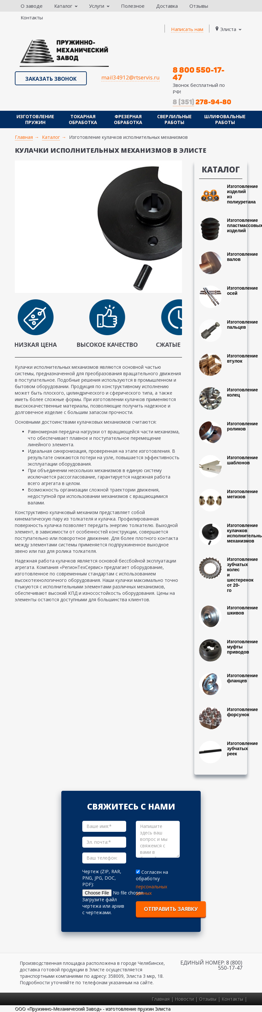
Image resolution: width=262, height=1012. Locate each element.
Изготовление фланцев (242, 678)
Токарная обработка (83, 119)
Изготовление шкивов (242, 610)
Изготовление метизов (242, 494)
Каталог (65, 6)
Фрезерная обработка (128, 119)
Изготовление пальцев (242, 324)
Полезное (133, 6)
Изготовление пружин (35, 119)
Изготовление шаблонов (242, 460)
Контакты (32, 17)
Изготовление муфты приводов (242, 647)
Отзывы (198, 6)
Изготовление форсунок (242, 712)
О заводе (32, 6)
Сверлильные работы (174, 119)
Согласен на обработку (152, 875)
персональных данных (151, 889)
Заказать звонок (50, 78)
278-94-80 (202, 102)
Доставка (167, 6)
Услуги (99, 6)
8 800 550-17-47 (199, 73)
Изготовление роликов (242, 426)
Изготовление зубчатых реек (242, 748)
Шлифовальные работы (225, 119)
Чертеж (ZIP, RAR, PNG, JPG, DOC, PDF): (101, 877)
